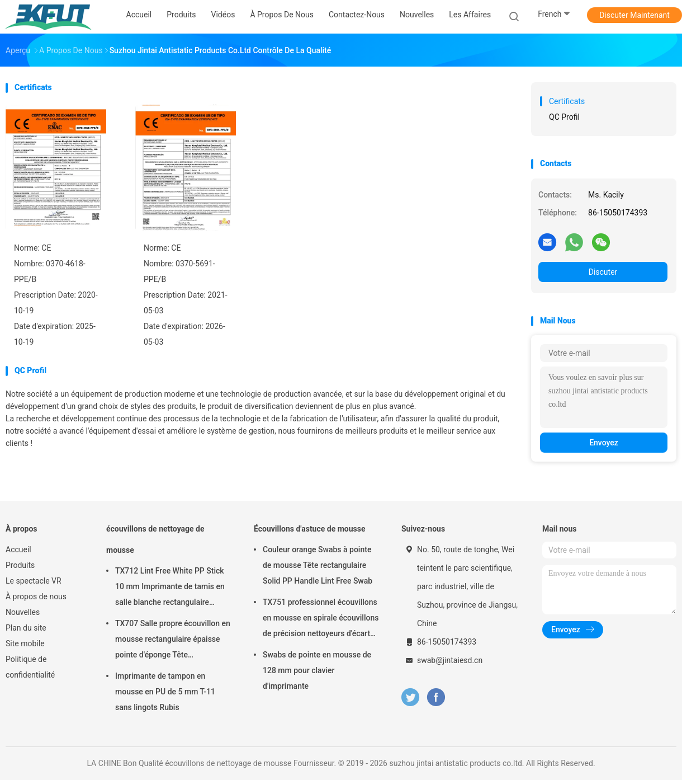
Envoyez (603, 442)
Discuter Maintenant (634, 15)
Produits (20, 565)
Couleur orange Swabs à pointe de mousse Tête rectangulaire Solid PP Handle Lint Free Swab (317, 565)
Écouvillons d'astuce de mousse (310, 528)
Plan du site (26, 627)
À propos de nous (36, 596)
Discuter (603, 271)
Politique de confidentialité (30, 667)
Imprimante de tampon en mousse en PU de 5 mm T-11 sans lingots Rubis (165, 691)
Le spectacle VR (33, 580)
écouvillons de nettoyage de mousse (155, 539)
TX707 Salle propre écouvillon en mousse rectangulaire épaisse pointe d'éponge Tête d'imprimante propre (172, 640)
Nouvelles (23, 612)
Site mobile (25, 643)
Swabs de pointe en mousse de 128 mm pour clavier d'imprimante (317, 670)
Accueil (18, 549)
